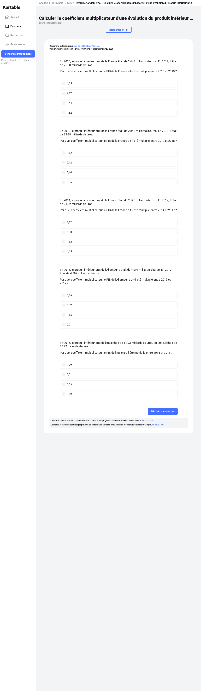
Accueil (12, 17)
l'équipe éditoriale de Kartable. (86, 46)
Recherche (14, 35)
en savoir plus (148, 420)
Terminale (57, 3)
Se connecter (15, 44)
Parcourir (13, 26)
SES (69, 3)
